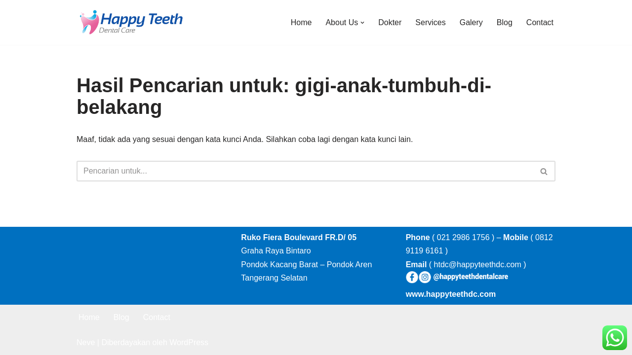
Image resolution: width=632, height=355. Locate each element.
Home (301, 22)
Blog (505, 22)
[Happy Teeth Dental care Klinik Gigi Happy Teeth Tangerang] (131, 22)
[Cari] (305, 171)
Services (430, 22)
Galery (471, 22)
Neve (86, 342)
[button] (362, 23)
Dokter (389, 22)
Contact (539, 22)
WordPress (188, 342)
